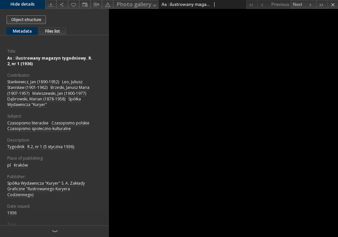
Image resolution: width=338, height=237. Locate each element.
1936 (12, 213)
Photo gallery (137, 5)
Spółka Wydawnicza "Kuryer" (44, 101)
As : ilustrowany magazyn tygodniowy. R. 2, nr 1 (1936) (49, 60)
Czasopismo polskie (70, 123)
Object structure (26, 19)
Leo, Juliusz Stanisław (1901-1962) (45, 84)
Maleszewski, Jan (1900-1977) (59, 93)
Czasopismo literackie (28, 123)
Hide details (22, 4)
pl (9, 165)
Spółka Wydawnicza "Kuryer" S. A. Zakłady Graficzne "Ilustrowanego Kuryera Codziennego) (46, 188)
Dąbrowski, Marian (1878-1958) (36, 99)
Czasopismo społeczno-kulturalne (39, 128)
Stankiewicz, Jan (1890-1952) (33, 82)
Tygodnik (15, 146)
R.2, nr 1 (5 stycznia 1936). (51, 146)
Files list (52, 31)
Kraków (21, 165)
